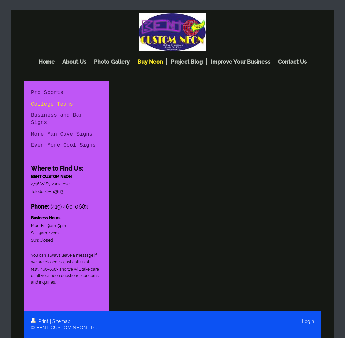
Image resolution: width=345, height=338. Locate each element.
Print (40, 321)
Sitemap (61, 321)
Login (308, 321)
